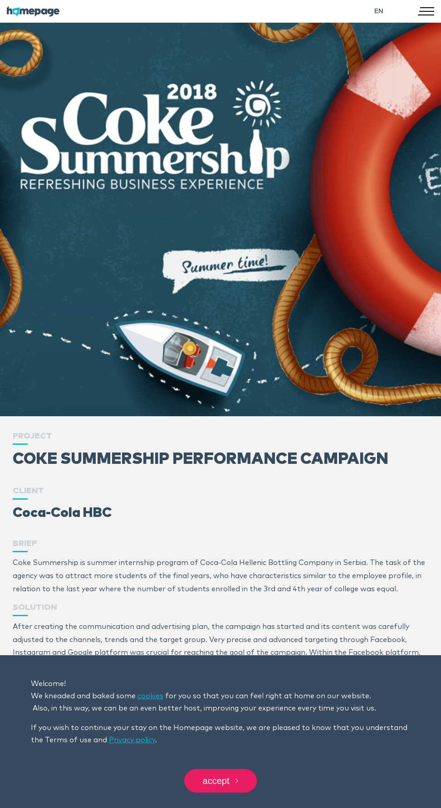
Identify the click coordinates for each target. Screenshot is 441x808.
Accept (221, 781)
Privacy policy (132, 740)
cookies (150, 696)
